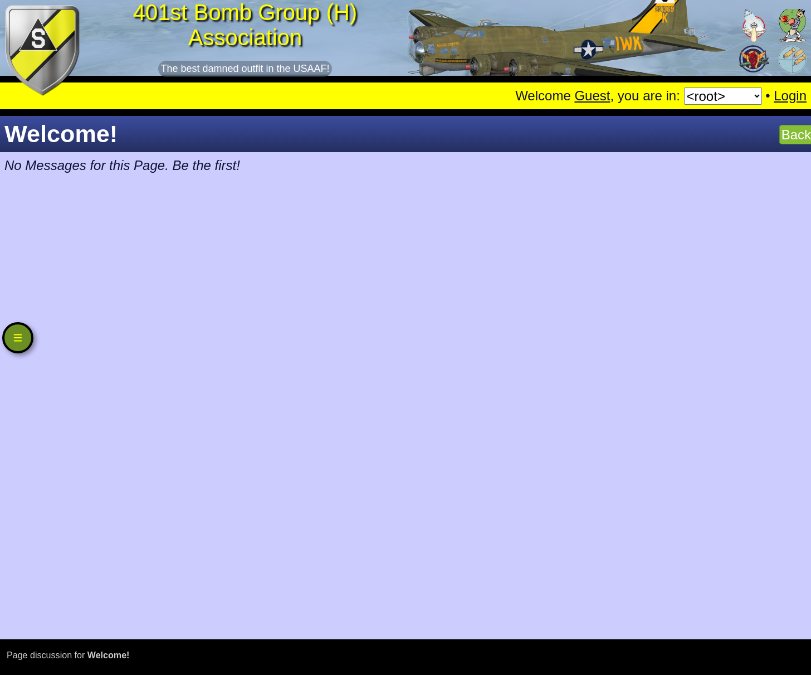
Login (790, 95)
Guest (592, 95)
